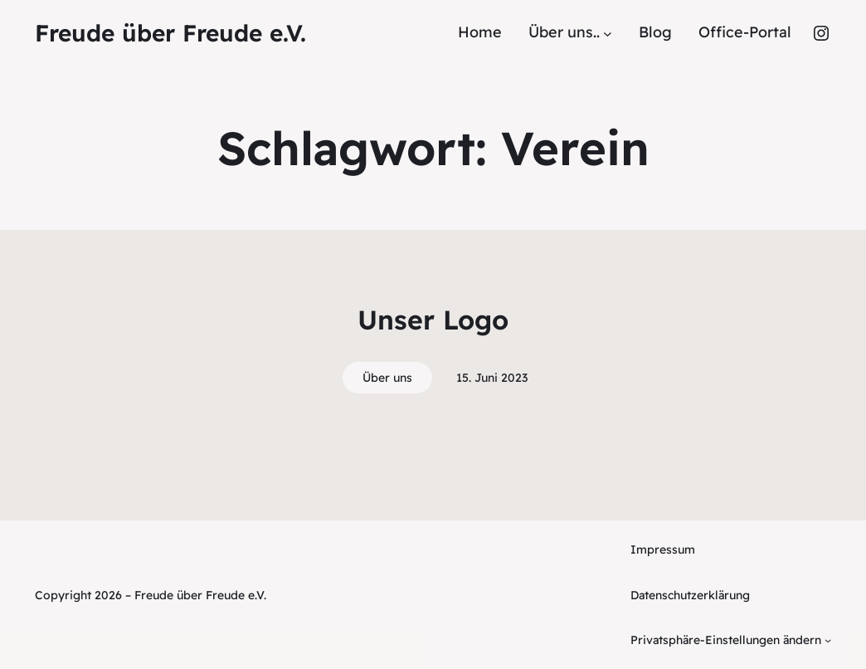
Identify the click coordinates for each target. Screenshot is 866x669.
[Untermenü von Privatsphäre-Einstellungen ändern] (828, 640)
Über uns (387, 377)
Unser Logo (433, 319)
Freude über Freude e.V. (170, 32)
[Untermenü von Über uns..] (607, 32)
